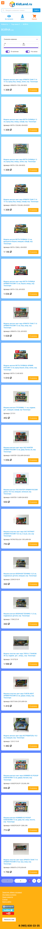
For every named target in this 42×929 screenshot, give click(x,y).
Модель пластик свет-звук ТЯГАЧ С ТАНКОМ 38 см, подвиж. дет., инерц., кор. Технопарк (20, 655)
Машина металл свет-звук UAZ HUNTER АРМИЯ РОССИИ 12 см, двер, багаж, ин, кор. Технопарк (20, 450)
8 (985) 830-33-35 (29, 925)
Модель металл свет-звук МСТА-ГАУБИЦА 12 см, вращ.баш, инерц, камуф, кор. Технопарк (20, 120)
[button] (7, 881)
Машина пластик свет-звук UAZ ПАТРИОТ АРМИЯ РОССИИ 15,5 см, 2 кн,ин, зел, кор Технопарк (19, 534)
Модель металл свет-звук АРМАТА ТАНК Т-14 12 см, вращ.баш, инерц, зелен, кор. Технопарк (21, 81)
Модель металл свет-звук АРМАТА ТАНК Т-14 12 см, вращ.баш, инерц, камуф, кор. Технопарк (21, 201)
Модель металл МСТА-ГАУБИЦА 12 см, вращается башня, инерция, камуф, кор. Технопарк (18, 242)
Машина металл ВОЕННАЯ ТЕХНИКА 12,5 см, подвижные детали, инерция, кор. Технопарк (20, 575)
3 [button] (38, 881)
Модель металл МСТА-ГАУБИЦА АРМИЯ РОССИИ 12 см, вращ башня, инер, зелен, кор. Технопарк (20, 368)
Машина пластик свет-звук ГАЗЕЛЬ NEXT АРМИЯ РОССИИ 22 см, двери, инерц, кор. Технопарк (19, 696)
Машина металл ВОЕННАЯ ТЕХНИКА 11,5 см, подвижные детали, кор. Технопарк (20, 615)
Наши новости (7, 897)
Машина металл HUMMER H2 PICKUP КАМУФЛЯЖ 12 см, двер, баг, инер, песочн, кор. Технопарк (19, 820)
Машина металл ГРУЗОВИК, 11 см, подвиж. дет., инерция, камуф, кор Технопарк (20, 409)
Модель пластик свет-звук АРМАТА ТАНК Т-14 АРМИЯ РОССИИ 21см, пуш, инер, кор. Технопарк (21, 862)
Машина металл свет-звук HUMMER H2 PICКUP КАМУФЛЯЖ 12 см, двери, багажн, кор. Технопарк (21, 778)
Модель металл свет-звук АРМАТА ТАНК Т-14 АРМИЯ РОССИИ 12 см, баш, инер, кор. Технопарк (20, 326)
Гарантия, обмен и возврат (12, 892)
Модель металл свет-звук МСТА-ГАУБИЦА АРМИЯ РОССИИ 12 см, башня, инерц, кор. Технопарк (19, 284)
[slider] (3, 47)
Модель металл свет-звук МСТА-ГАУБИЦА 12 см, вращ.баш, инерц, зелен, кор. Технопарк (20, 160)
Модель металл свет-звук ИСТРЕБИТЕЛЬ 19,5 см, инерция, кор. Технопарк (20, 737)
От (5, 43)
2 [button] (34, 881)
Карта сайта (6, 902)
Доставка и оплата (9, 895)
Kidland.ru (4, 24)
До (24, 43)
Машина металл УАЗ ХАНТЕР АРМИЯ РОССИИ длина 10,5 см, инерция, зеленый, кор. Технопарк (21, 492)
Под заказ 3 (15, 24)
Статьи (4, 899)
